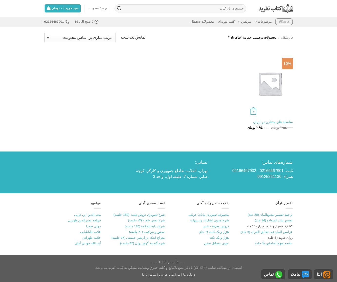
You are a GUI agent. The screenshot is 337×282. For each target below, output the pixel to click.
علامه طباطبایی (90, 232)
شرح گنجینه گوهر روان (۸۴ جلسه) (142, 243)
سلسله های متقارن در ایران (273, 122)
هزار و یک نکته (219, 237)
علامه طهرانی (91, 237)
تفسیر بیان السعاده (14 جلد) (274, 220)
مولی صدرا (93, 226)
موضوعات (263, 22)
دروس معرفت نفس (215, 226)
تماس (273, 274)
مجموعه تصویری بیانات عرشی (208, 215)
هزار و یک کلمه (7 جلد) (214, 232)
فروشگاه (287, 37)
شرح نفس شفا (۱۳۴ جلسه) (146, 220)
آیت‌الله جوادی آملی (88, 243)
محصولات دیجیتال (202, 21)
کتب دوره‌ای (226, 21)
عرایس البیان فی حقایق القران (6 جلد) (267, 232)
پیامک (300, 274)
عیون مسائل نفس (216, 243)
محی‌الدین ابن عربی (87, 215)
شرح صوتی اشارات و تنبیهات (209, 220)
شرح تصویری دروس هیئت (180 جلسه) (139, 215)
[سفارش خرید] (80, 37)
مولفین (244, 22)
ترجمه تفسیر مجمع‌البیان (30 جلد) (270, 215)
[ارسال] (119, 8)
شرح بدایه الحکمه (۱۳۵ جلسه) (145, 226)
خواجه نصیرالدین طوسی (84, 220)
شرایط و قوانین (169, 274)
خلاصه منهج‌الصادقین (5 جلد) (274, 243)
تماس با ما (149, 274)
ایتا (323, 274)
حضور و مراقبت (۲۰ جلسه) (147, 232)
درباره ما (189, 274)
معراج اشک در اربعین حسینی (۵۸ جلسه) (138, 237)
